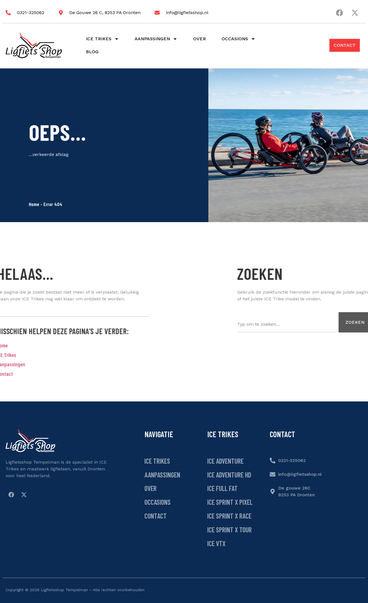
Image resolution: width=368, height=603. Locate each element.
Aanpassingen (156, 39)
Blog (92, 51)
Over (199, 38)
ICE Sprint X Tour (229, 530)
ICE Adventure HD (229, 475)
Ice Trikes (102, 39)
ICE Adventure (225, 461)
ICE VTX (216, 543)
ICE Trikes (157, 461)
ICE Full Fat (222, 488)
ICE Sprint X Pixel (230, 502)
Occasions (238, 39)
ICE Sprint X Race (229, 516)
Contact (155, 516)
